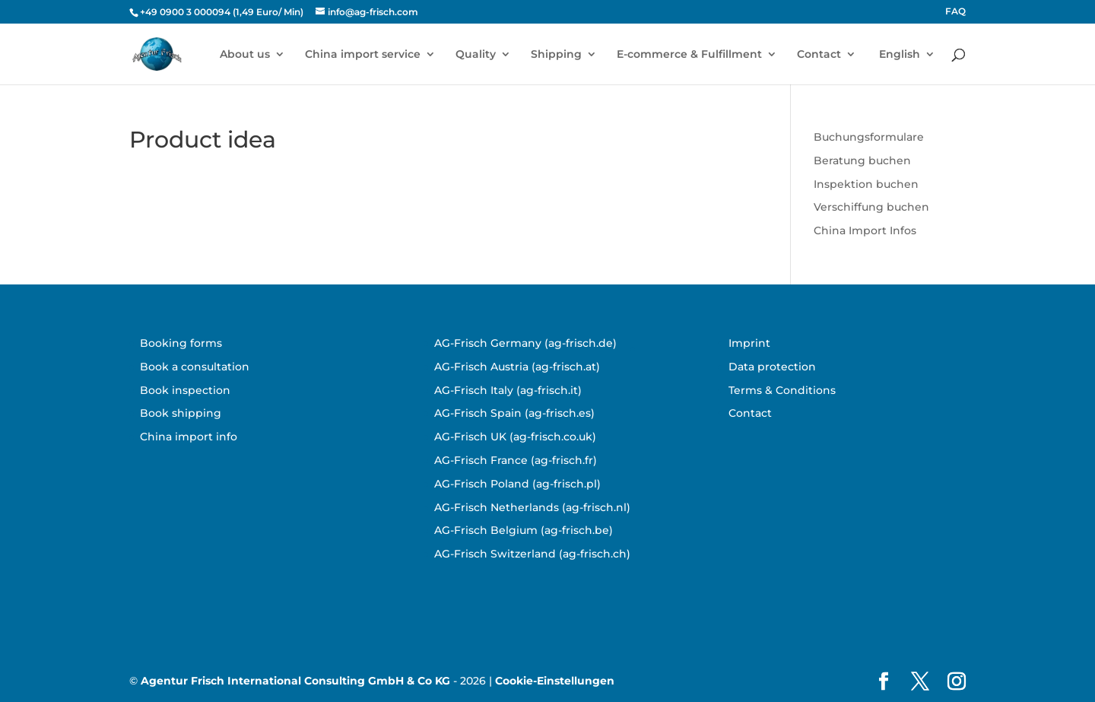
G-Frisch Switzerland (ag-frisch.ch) (536, 554)
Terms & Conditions (782, 390)
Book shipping (180, 413)
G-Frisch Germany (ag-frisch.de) (529, 343)
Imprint (749, 343)
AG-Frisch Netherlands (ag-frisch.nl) (532, 507)
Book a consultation (194, 366)
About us (245, 55)
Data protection (772, 366)
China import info (188, 436)
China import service (363, 55)
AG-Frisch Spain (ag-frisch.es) (514, 413)
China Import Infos (865, 230)
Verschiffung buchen (871, 207)
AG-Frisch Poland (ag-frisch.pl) (517, 484)
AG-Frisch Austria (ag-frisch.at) (517, 366)
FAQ (955, 12)
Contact (819, 55)
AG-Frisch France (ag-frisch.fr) (515, 460)
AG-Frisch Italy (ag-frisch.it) (508, 390)
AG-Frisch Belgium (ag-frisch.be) (523, 530)
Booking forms (181, 343)
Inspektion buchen (866, 184)
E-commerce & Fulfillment (689, 55)
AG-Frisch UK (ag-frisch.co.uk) (515, 436)
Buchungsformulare (869, 137)
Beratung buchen (862, 160)
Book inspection (185, 390)
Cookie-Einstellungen (554, 681)
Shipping (556, 55)
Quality (475, 55)
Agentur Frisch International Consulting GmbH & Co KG (295, 681)
